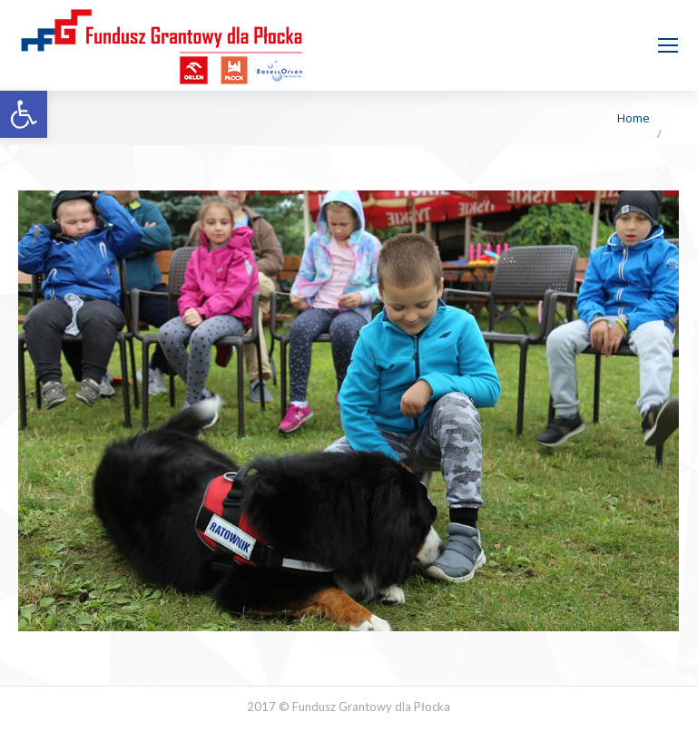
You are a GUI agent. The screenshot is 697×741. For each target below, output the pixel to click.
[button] (23, 114)
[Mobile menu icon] (668, 45)
